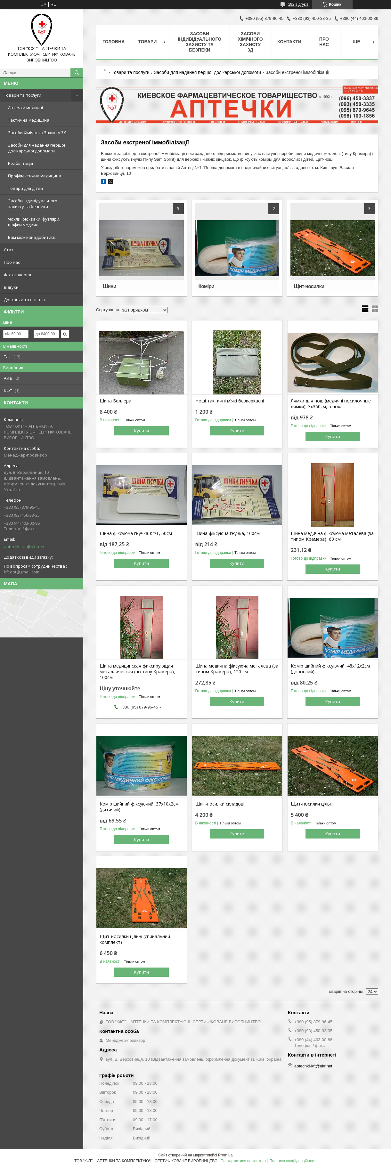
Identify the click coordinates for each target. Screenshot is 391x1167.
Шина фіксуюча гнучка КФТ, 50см (136, 533)
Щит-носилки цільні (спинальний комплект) (135, 939)
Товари (147, 41)
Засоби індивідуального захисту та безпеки (32, 203)
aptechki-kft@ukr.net (24, 546)
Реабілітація (20, 163)
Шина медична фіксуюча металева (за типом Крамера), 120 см (236, 669)
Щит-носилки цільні (312, 804)
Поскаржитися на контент (243, 1161)
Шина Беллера (115, 401)
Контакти (289, 41)
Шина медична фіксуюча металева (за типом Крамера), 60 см (332, 536)
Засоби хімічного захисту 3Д (250, 42)
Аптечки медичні (25, 107)
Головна (113, 41)
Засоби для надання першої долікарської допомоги (36, 148)
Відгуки (11, 287)
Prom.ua (225, 1155)
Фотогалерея (17, 275)
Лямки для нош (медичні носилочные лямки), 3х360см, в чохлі (331, 403)
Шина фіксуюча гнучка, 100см (227, 533)
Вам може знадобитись (32, 237)
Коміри (206, 286)
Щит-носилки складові (219, 804)
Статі (9, 250)
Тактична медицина (28, 120)
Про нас (12, 262)
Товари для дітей (25, 188)
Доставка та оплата (24, 300)
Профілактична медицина (34, 176)
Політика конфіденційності (293, 1161)
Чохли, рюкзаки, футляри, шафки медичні (34, 222)
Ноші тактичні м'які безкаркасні (229, 401)
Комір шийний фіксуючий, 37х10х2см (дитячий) (139, 807)
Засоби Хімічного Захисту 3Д (37, 132)
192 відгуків (298, 4)
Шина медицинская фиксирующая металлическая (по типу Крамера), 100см (137, 671)
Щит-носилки (309, 286)
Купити (141, 431)
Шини (109, 286)
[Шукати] (76, 72)
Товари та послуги (22, 95)
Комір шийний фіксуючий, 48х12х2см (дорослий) (330, 669)
